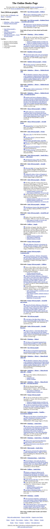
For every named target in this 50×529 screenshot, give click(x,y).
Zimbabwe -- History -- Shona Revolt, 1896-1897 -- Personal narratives (34, 382)
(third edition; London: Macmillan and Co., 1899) (35, 451)
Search (13, 520)
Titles (31, 520)
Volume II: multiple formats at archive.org (37, 43)
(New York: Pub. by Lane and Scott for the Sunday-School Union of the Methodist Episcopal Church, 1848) (36, 333)
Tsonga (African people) (33, 394)
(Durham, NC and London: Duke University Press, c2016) (36, 257)
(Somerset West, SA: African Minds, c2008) (36, 462)
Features (21, 522)
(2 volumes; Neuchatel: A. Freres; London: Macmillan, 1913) (36, 45)
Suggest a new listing (37, 517)
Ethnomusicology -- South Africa (36, 458)
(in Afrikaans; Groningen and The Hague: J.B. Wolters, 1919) (36, 474)
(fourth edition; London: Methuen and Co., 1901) (36, 77)
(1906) (36, 320)
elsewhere (8, 16)
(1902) (32, 159)
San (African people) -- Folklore (36, 11)
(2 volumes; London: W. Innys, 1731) (36, 55)
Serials (42, 520)
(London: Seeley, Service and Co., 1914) (36, 279)
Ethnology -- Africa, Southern (11, 22)
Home (8, 520)
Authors (26, 520)
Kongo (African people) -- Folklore (36, 264)
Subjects (36, 520)
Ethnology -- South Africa (34, 423)
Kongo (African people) (33, 241)
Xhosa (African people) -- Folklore (36, 108)
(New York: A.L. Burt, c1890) (35, 175)
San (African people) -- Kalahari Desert (10, 32)
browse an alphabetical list (17, 8)
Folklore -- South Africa (33, 469)
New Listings (19, 520)
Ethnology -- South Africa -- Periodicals (38, 438)
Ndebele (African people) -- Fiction (36, 61)
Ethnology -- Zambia (33, 495)
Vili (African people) (33, 316)
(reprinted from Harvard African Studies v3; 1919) (35, 342)
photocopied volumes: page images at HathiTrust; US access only (36, 297)
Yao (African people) (33, 347)
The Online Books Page (25, 3)
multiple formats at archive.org (35, 191)
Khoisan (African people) (10, 23)
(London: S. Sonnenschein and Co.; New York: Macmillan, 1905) (36, 430)
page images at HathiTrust (33, 237)
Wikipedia (12, 15)
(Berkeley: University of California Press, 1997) (36, 500)
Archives (27, 522)
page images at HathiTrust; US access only (38, 193)
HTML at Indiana (31, 379)
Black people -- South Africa (35, 448)
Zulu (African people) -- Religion (36, 204)
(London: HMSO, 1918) (35, 418)
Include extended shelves (36, 7)
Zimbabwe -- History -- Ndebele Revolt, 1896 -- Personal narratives (34, 93)
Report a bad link (25, 517)
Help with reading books (13, 517)
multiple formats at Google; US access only (38, 198)
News (16, 522)
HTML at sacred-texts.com (33, 273)
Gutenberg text (30, 377)
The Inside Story (35, 522)
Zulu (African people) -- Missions (36, 180)
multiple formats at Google (34, 238)
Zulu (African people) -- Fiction (36, 131)
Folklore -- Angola (32, 224)
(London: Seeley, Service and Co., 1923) (35, 506)
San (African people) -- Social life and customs (11, 35)
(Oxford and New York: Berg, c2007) (36, 25)
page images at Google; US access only (37, 220)
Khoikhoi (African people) (34, 51)
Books (11, 522)
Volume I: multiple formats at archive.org (37, 41)
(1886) (36, 114)
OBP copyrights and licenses (24, 527)
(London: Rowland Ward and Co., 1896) (36, 101)
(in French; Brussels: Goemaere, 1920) (35, 245)
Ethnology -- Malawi (33, 339)
